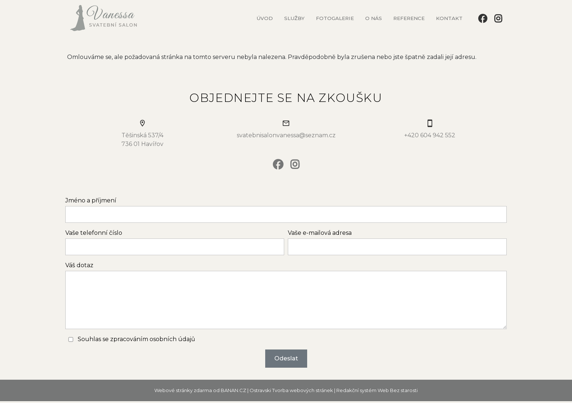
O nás (373, 18)
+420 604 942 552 (429, 135)
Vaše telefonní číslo (93, 232)
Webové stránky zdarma (183, 390)
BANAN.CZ (233, 390)
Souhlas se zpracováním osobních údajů (136, 339)
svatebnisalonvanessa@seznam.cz (286, 135)
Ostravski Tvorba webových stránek (291, 390)
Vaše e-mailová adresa (320, 232)
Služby (294, 18)
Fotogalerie (335, 18)
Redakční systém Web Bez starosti (377, 390)
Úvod (264, 18)
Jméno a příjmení (90, 200)
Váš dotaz (79, 265)
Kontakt (449, 18)
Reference (409, 18)
